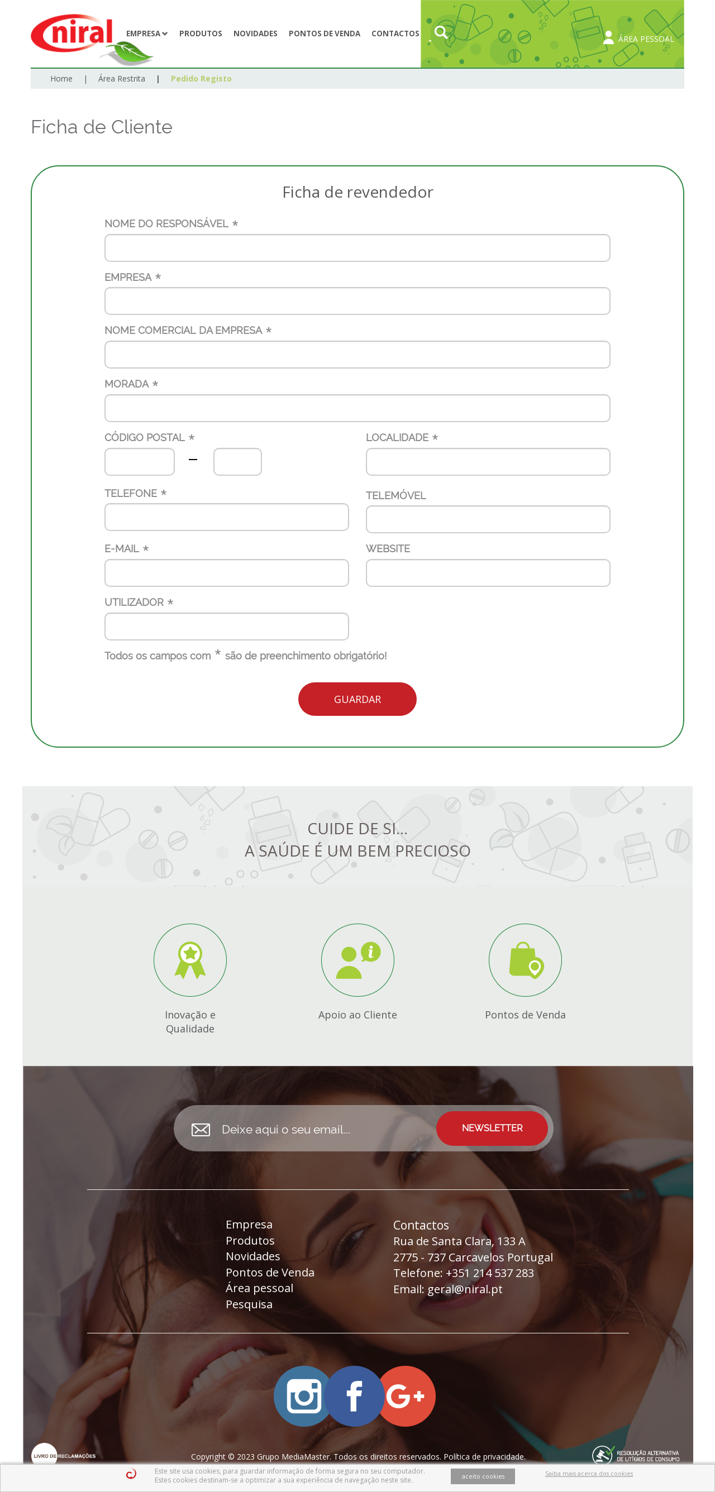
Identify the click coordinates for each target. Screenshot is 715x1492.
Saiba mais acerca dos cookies (589, 1473)
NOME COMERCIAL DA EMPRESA (183, 330)
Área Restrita (121, 78)
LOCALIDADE (397, 437)
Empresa (147, 33)
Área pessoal (259, 1287)
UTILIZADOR (134, 602)
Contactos (395, 33)
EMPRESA (127, 277)
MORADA (126, 384)
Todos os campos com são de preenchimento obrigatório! (245, 656)
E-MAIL (121, 548)
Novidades (255, 33)
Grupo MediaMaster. (294, 1456)
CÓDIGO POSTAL (144, 437)
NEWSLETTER (492, 1128)
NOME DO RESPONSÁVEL (166, 223)
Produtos (200, 33)
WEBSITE (388, 548)
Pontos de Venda (324, 33)
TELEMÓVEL (396, 495)
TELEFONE (130, 493)
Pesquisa (249, 1304)
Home (61, 78)
